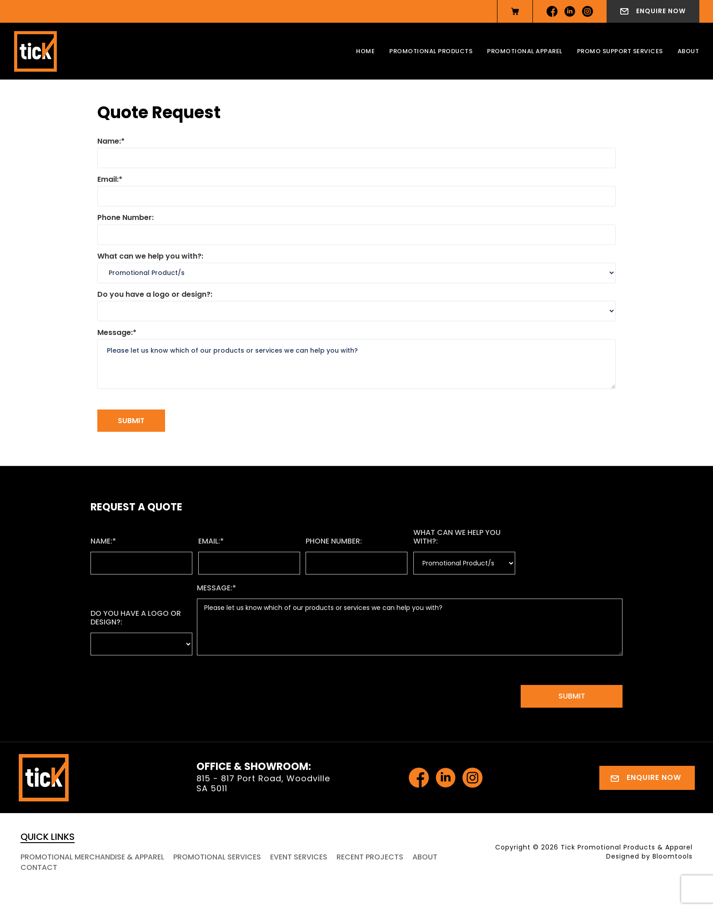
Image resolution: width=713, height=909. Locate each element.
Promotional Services (217, 857)
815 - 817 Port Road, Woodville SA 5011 (263, 783)
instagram (587, 11)
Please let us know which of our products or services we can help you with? (356, 364)
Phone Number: (125, 217)
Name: (109, 141)
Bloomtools (673, 856)
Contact (38, 867)
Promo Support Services (620, 51)
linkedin (569, 11)
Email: (108, 179)
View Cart (515, 11)
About (688, 51)
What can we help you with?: (150, 256)
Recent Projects (369, 857)
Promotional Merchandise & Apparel (92, 857)
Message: (115, 332)
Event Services (298, 857)
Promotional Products (430, 51)
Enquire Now (661, 10)
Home (365, 51)
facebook (552, 11)
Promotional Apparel (524, 51)
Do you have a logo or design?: (154, 294)
